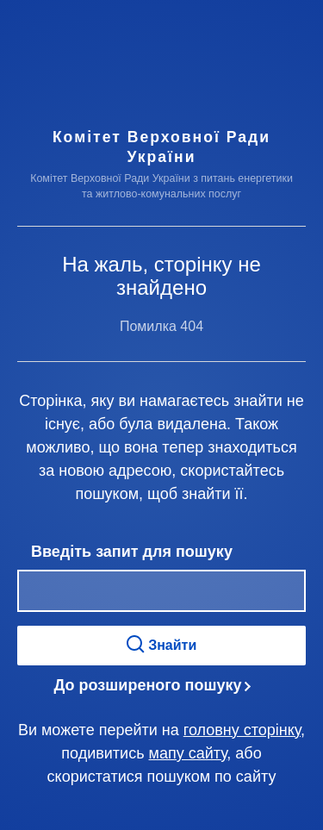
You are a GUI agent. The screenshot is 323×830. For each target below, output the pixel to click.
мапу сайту (188, 753)
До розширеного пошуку (148, 685)
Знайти (162, 644)
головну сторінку (242, 730)
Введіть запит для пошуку (132, 551)
